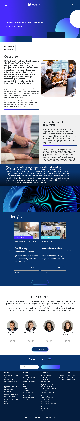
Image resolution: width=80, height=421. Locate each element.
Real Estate (26, 399)
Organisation (44, 379)
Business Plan (45, 408)
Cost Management (46, 396)
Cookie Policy (71, 379)
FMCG (24, 394)
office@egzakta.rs (13, 381)
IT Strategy (44, 377)
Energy (25, 386)
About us (61, 377)
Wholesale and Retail (29, 392)
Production (44, 405)
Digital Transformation (47, 385)
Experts (46, 48)
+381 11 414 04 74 (14, 383)
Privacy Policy (71, 377)
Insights (34, 48)
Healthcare (26, 390)
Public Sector (26, 379)
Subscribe (50, 367)
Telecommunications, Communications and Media (29, 383)
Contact (61, 379)
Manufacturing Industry (29, 396)
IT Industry (26, 375)
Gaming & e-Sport (28, 388)
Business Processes (47, 386)
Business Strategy (46, 375)
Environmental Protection (30, 397)
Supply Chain (45, 399)
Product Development (47, 397)
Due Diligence (45, 401)
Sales (42, 407)
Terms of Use (71, 375)
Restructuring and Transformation (9, 48)
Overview (21, 48)
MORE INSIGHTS (40, 282)
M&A (42, 410)
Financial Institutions (29, 377)
